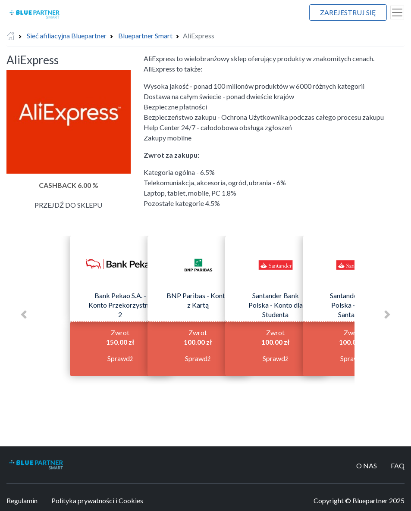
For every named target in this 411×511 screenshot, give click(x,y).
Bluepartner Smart (145, 35)
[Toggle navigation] (397, 12)
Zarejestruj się (348, 12)
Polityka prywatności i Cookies (97, 500)
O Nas (366, 465)
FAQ (398, 465)
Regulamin (22, 500)
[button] (23, 314)
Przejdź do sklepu (68, 205)
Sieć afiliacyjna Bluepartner (67, 35)
